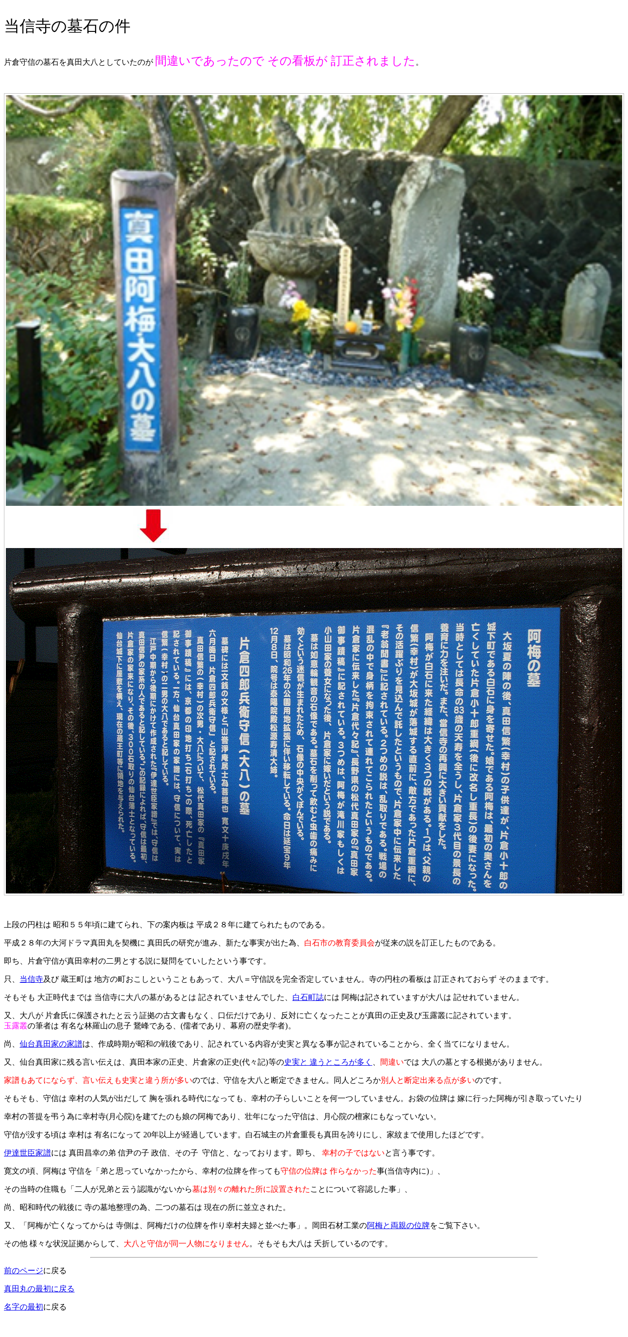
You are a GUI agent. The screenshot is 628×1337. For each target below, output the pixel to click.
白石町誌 (308, 997)
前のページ (23, 1270)
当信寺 (31, 979)
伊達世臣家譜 (27, 1153)
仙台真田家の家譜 (51, 1044)
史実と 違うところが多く (328, 1062)
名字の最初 (23, 1307)
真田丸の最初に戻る (39, 1289)
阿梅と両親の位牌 (398, 1225)
